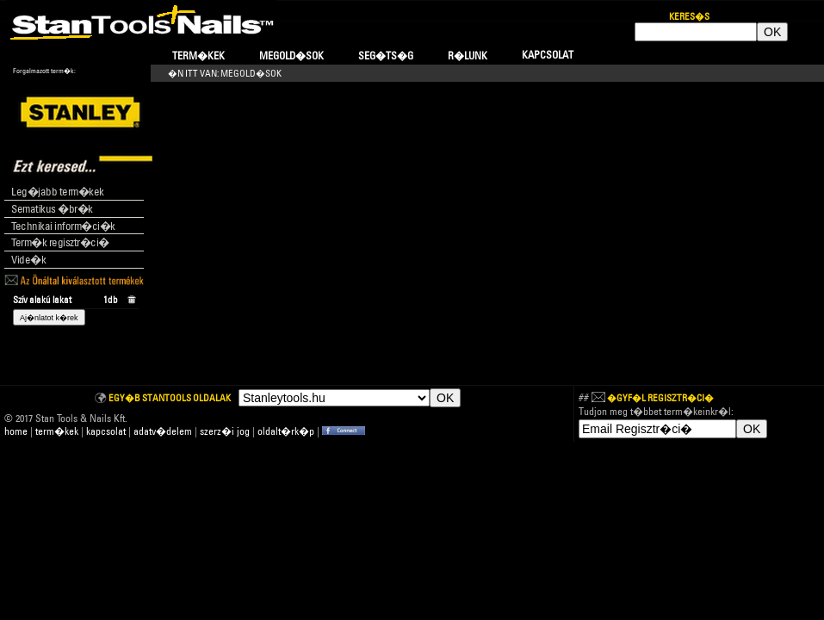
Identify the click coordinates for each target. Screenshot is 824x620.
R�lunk (467, 55)
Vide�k (28, 259)
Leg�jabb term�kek (57, 191)
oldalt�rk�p (285, 431)
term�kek (56, 431)
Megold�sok (291, 55)
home (16, 431)
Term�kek (198, 55)
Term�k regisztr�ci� (60, 242)
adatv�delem (162, 431)
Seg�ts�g (385, 55)
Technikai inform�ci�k (63, 225)
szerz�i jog (225, 431)
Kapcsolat (547, 54)
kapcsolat (106, 431)
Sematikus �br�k (52, 208)
